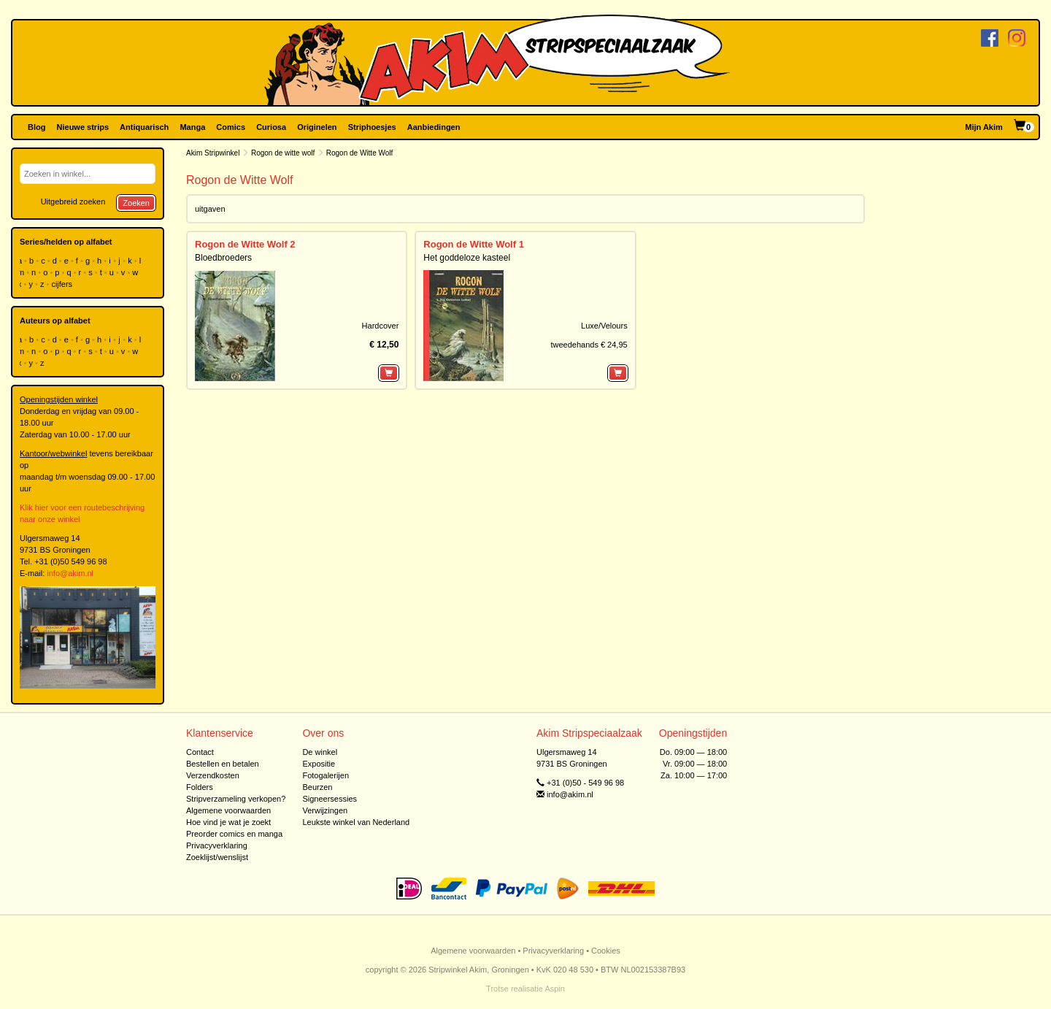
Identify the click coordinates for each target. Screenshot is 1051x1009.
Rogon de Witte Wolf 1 (473, 244)
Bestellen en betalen (222, 763)
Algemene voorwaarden (228, 810)
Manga (192, 127)
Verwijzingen (324, 810)
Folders (199, 787)
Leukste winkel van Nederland (355, 822)
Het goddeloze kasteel (466, 258)
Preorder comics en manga (234, 833)
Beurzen (317, 787)
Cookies (605, 950)
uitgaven (210, 208)
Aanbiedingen (434, 127)
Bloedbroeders (223, 258)
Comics (230, 127)
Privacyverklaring (216, 845)
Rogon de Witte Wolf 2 (245, 244)
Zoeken (136, 203)
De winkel (319, 752)
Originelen (316, 127)
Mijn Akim (984, 127)
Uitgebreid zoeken (73, 201)
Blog (36, 127)
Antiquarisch (144, 127)
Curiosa (271, 127)
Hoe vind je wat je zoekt (228, 822)
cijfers (62, 284)
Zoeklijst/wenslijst (217, 857)
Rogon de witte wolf (283, 153)
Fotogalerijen (325, 775)
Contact (200, 752)
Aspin (554, 988)
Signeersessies (329, 798)
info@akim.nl (70, 573)
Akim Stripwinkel (212, 153)
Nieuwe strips (83, 127)
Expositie (318, 763)
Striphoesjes (372, 127)
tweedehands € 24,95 (588, 344)
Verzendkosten (212, 775)
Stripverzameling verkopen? (235, 798)
